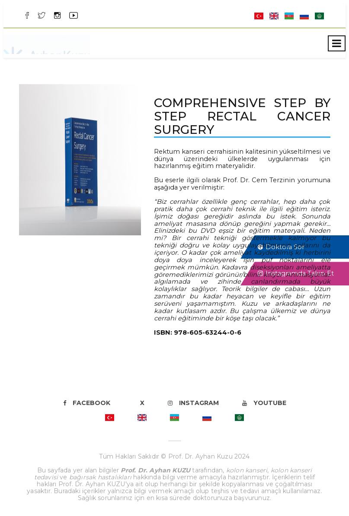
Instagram (193, 403)
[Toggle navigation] (337, 43)
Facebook (86, 403)
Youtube (264, 403)
